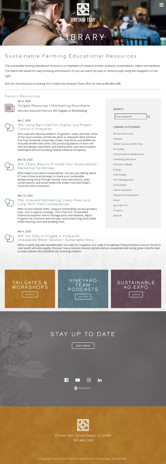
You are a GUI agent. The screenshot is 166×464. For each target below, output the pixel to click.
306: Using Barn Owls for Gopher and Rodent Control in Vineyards (54, 127)
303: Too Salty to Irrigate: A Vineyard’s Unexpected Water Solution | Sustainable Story (56, 238)
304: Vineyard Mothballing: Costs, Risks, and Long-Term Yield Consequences (54, 202)
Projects (118, 210)
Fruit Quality (119, 174)
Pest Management (123, 179)
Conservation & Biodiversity (128, 154)
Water (116, 200)
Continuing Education (124, 159)
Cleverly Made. (119, 458)
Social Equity (120, 184)
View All (117, 215)
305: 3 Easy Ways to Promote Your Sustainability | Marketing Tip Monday (58, 166)
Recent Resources (123, 133)
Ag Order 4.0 (120, 205)
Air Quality (118, 149)
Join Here (83, 345)
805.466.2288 (83, 440)
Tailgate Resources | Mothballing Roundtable (54, 105)
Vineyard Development (125, 195)
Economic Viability (123, 164)
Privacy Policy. (103, 458)
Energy (117, 169)
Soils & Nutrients (122, 189)
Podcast (117, 138)
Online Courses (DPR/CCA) (127, 143)
